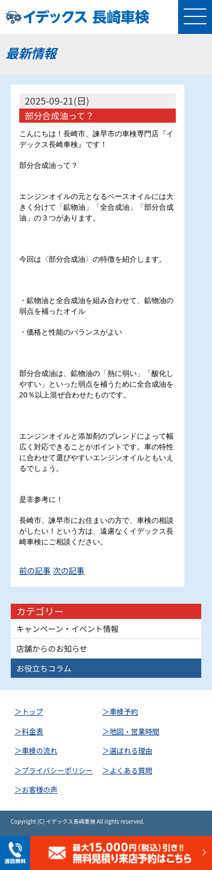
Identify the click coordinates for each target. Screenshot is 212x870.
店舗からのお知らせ (52, 648)
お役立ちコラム (44, 668)
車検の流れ (40, 750)
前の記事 (35, 570)
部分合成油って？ (59, 115)
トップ (33, 711)
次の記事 (69, 570)
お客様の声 (40, 789)
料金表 (33, 731)
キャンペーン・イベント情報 (67, 628)
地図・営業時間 (134, 731)
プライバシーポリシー (57, 770)
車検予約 (124, 711)
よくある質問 (131, 770)
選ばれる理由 (131, 750)
